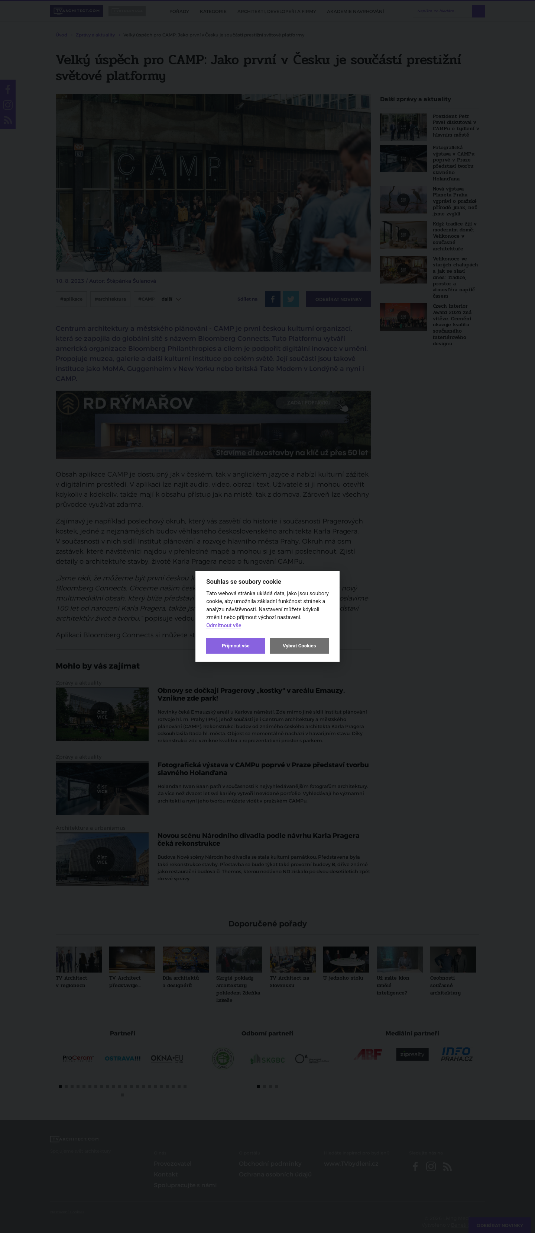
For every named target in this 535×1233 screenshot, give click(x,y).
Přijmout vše (235, 645)
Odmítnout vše (223, 625)
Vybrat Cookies (299, 645)
